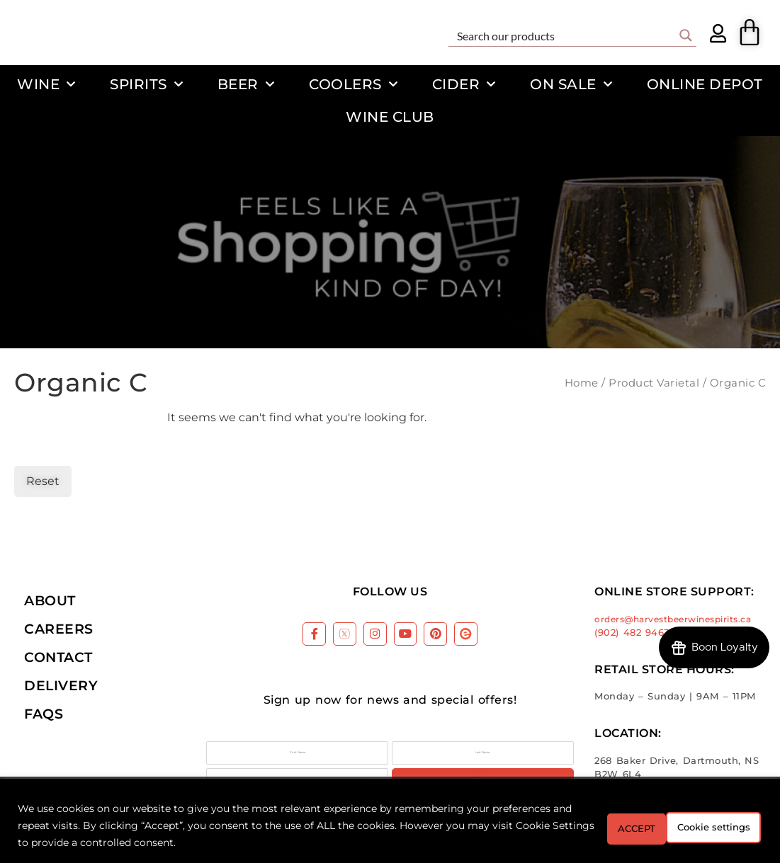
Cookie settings (615, 825)
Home (582, 383)
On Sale (571, 84)
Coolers (353, 84)
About (50, 600)
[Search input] (563, 35)
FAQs (43, 713)
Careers (59, 628)
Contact (58, 656)
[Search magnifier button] (686, 35)
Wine (46, 84)
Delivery (61, 685)
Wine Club (390, 116)
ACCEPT (722, 825)
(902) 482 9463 (631, 632)
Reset (43, 481)
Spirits (146, 84)
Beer (246, 84)
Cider (464, 84)
